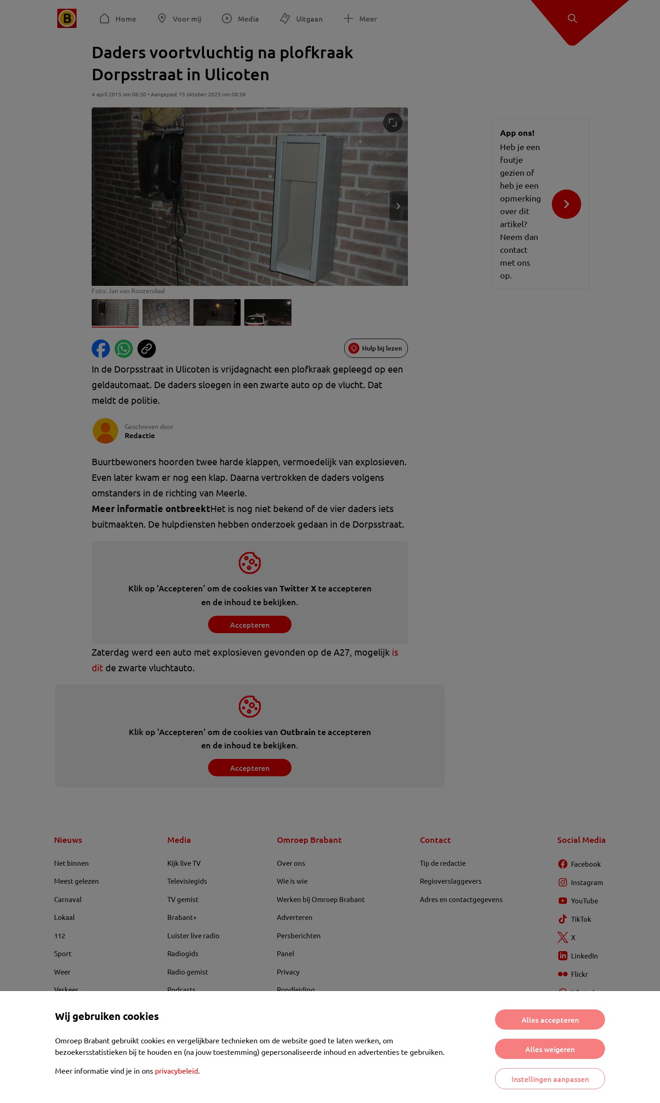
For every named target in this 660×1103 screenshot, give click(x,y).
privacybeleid (176, 1070)
